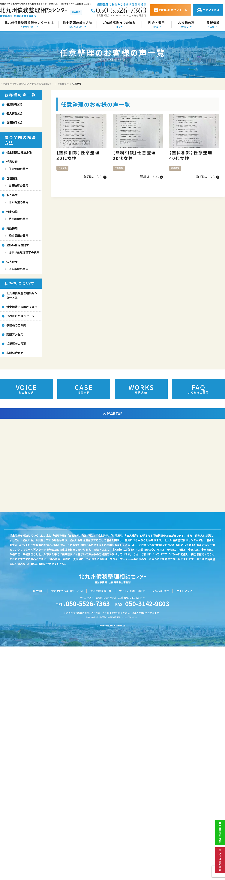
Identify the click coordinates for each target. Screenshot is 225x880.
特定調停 (12, 212)
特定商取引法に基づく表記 (67, 591)
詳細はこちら (94, 176)
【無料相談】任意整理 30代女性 (80, 155)
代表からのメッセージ (20, 316)
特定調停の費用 (18, 219)
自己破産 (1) (14, 122)
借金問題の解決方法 (19, 152)
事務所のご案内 (16, 325)
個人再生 (12, 195)
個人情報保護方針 (100, 591)
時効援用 (12, 228)
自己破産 (12, 178)
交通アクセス (208, 10)
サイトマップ (184, 591)
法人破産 (12, 262)
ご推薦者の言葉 (16, 343)
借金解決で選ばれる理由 (21, 307)
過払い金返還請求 (17, 245)
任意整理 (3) (14, 104)
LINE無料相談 (220, 832)
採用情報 (38, 591)
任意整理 (62, 168)
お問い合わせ (14, 353)
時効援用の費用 (18, 235)
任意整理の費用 (18, 169)
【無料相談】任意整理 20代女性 (137, 155)
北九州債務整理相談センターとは (21, 295)
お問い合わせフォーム (170, 10)
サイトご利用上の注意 (132, 591)
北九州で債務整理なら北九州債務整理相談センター (109, 617)
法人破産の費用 (18, 269)
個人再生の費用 (18, 202)
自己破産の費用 (18, 185)
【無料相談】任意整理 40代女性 (193, 155)
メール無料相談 (220, 860)
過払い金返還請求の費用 (24, 252)
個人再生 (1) (14, 113)
